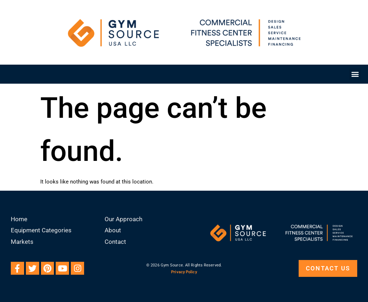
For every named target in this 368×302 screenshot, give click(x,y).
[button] (355, 74)
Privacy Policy (184, 272)
